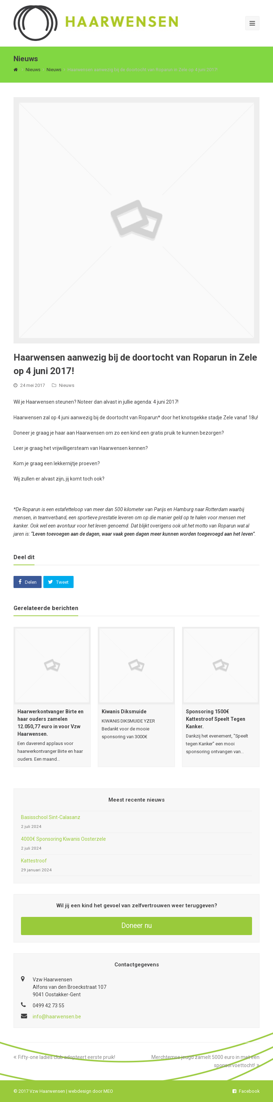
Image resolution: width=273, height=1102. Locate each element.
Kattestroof (34, 861)
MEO (108, 1091)
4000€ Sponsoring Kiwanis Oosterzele (63, 839)
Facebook (245, 1091)
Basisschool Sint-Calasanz (50, 817)
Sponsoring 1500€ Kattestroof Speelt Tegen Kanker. (215, 719)
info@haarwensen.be (57, 1016)
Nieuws (66, 385)
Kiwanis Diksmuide (124, 711)
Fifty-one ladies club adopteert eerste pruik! (64, 1057)
